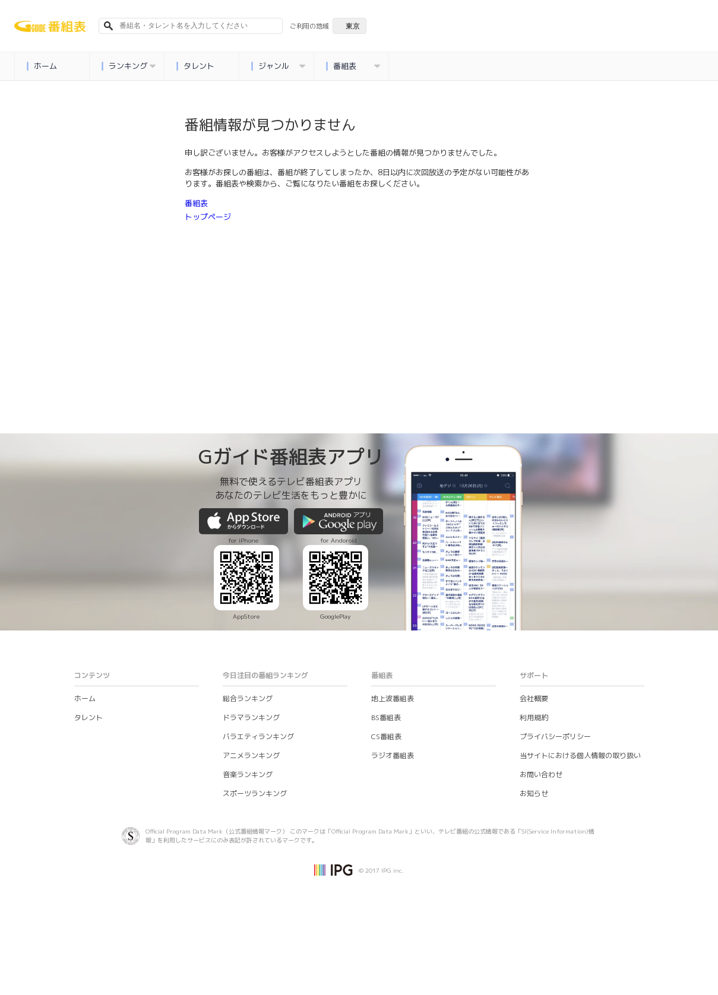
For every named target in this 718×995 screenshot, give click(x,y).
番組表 (352, 66)
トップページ (208, 216)
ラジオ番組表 (392, 755)
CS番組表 (386, 736)
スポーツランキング (255, 793)
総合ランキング (248, 698)
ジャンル (278, 66)
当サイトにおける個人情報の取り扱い (580, 755)
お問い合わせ (541, 774)
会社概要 (534, 698)
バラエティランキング (258, 736)
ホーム (41, 66)
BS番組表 (386, 717)
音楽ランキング (248, 774)
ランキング (128, 66)
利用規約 (534, 717)
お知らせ (534, 793)
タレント (195, 66)
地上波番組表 (392, 698)
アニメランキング (251, 755)
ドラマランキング (251, 717)
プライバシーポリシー (555, 736)
